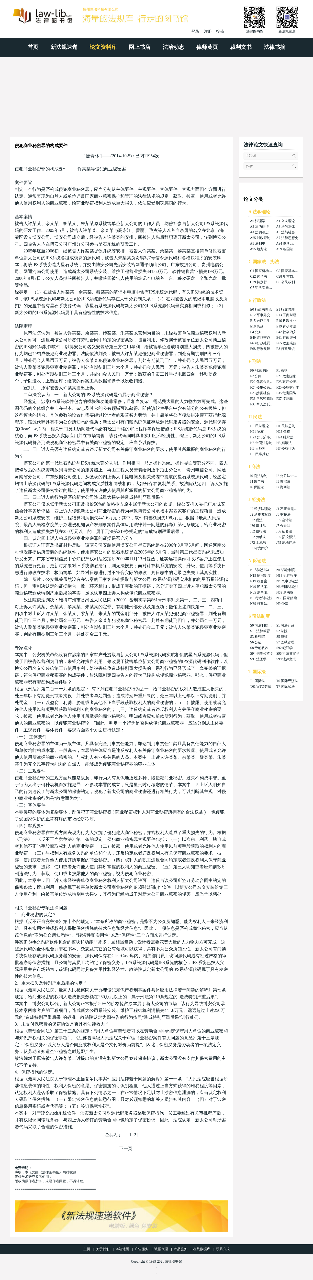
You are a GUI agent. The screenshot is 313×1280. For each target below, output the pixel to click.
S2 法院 (282, 631)
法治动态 (173, 47)
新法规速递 (64, 47)
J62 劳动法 (258, 537)
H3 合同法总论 (261, 443)
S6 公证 (255, 642)
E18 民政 (256, 326)
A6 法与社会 (285, 232)
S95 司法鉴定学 (288, 653)
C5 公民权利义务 (289, 282)
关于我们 (103, 1249)
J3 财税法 (283, 514)
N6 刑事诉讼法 (287, 587)
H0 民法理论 (259, 426)
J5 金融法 (283, 526)
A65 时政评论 (260, 238)
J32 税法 (256, 520)
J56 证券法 (284, 531)
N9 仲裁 (282, 604)
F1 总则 (282, 370)
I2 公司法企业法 (288, 476)
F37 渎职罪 (284, 399)
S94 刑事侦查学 (261, 653)
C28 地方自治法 (288, 276)
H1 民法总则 (285, 426)
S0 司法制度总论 (262, 625)
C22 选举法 (258, 276)
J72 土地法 (258, 542)
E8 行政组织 (285, 349)
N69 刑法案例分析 (290, 592)
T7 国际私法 (285, 686)
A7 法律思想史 (287, 238)
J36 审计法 (258, 526)
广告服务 (141, 1249)
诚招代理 (161, 1249)
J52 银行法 (258, 531)
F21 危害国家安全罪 (291, 376)
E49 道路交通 (260, 337)
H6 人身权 (258, 448)
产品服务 (180, 1249)
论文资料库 (103, 47)
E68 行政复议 (260, 349)
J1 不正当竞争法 (288, 509)
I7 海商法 (283, 487)
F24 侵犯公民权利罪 (265, 387)
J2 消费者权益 (260, 514)
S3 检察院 (257, 637)
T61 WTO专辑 (260, 686)
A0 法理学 (257, 221)
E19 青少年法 (286, 326)
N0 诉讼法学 (259, 570)
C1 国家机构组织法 (264, 271)
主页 (86, 1249)
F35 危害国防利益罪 (291, 393)
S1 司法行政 (285, 625)
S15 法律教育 (260, 631)
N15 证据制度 (260, 575)
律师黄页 (207, 47)
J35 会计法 (284, 520)
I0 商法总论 (259, 476)
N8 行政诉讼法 (261, 598)
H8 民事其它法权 (263, 454)
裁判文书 (241, 47)
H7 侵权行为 (285, 448)
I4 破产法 (257, 481)
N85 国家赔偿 (286, 598)
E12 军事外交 (260, 315)
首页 (33, 47)
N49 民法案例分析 (264, 587)
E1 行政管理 (285, 309)
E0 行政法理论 (261, 309)
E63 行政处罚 (260, 343)
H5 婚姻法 (284, 443)
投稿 (220, 31)
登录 (195, 31)
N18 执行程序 (286, 575)
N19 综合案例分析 (264, 581)
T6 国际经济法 (287, 681)
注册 (208, 31)
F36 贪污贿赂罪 (261, 399)
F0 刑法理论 (259, 370)
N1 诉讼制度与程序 (290, 570)
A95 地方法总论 (262, 249)
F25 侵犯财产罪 (288, 387)
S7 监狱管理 (285, 642)
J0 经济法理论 (260, 509)
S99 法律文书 (286, 659)
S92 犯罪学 (284, 648)
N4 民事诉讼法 (287, 581)
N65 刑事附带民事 (264, 592)
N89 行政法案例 (262, 604)
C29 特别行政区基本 (265, 282)
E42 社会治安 (286, 332)
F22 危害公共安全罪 (265, 382)
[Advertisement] (156, 94)
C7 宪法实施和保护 (264, 288)
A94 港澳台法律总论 (291, 243)
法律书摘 (274, 47)
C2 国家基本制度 (289, 271)
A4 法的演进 (259, 232)
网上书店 (139, 47)
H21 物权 (257, 432)
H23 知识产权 (260, 437)
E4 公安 (256, 332)
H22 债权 (283, 432)
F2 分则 (255, 376)
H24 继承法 (284, 437)
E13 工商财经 (286, 315)
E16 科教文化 (286, 321)
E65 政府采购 (286, 343)
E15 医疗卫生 (260, 321)
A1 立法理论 (285, 221)
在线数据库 (201, 1249)
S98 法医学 (258, 659)
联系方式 (223, 1249)
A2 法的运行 (259, 226)
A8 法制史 (257, 243)
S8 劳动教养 (259, 648)
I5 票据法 (283, 481)
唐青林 (92, 155)
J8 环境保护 (259, 548)
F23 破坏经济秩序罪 (291, 382)
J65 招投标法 (286, 537)
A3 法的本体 (285, 226)
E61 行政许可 (286, 337)
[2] (135, 1134)
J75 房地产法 (286, 542)
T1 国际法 (257, 681)
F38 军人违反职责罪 (265, 404)
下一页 (125, 1148)
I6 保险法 (257, 487)
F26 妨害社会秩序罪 (265, 393)
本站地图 (122, 1249)
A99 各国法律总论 (289, 249)
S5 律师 (282, 637)
